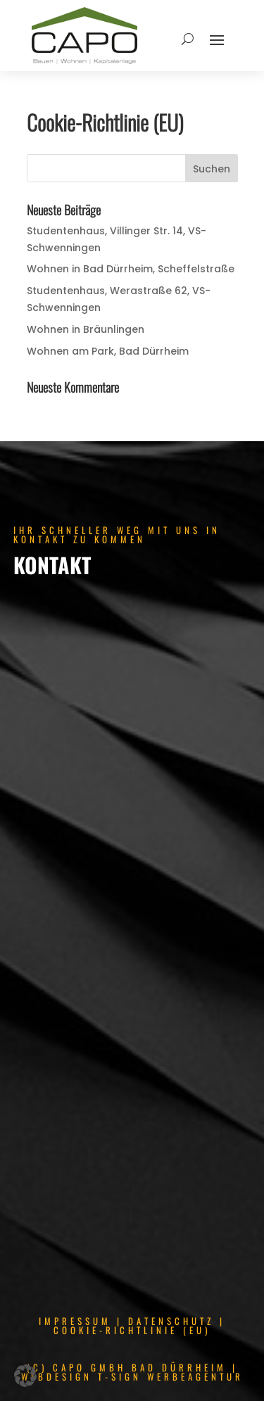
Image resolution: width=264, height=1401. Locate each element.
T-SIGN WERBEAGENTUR (171, 1376)
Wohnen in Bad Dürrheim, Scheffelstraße (130, 269)
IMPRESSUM (75, 1321)
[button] (25, 1375)
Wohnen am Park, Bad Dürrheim (108, 351)
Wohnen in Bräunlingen (85, 329)
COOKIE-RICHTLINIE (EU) (132, 1330)
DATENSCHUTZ (171, 1321)
